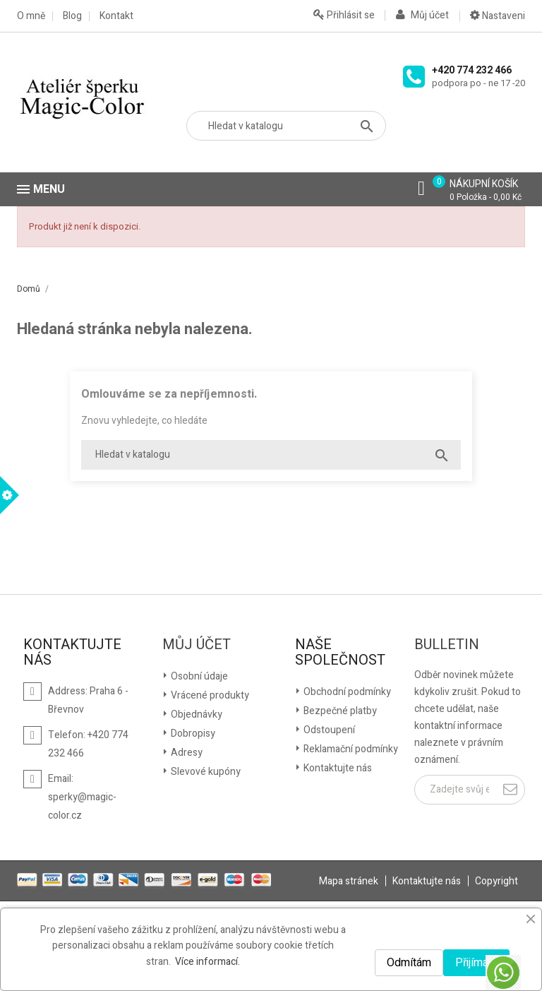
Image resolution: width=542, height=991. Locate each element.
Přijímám (476, 962)
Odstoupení (328, 730)
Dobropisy (192, 733)
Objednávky (195, 714)
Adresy (186, 752)
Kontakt (116, 16)
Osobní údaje (198, 676)
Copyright (496, 881)
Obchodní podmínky (346, 691)
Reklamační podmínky (349, 749)
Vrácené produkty (209, 695)
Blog (72, 16)
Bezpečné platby (339, 711)
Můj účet (196, 645)
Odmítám (409, 962)
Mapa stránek (348, 881)
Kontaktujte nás (336, 768)
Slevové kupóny (205, 771)
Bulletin (446, 645)
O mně (31, 16)
